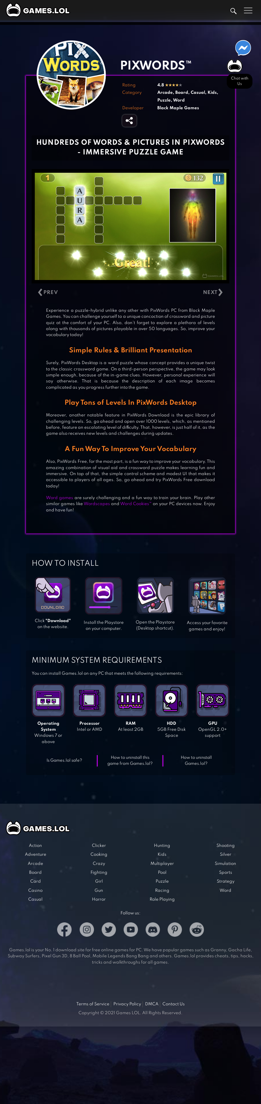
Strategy (225, 881)
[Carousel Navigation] (130, 292)
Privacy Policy (127, 1004)
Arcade (165, 93)
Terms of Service (92, 1004)
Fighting (99, 873)
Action (35, 846)
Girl (99, 881)
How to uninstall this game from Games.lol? (130, 761)
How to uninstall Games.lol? (196, 761)
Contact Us (173, 1004)
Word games (59, 498)
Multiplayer (162, 864)
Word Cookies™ (136, 504)
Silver (225, 855)
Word (179, 100)
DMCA (151, 1004)
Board (181, 93)
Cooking (99, 855)
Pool (162, 873)
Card (35, 881)
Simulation (225, 864)
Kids (212, 93)
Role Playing (162, 900)
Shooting (225, 846)
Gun (99, 891)
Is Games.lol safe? (64, 760)
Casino (35, 891)
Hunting (162, 846)
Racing (162, 891)
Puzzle (164, 100)
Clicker (99, 846)
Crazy (99, 864)
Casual (198, 93)
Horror (99, 900)
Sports (225, 873)
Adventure (35, 855)
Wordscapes (97, 504)
